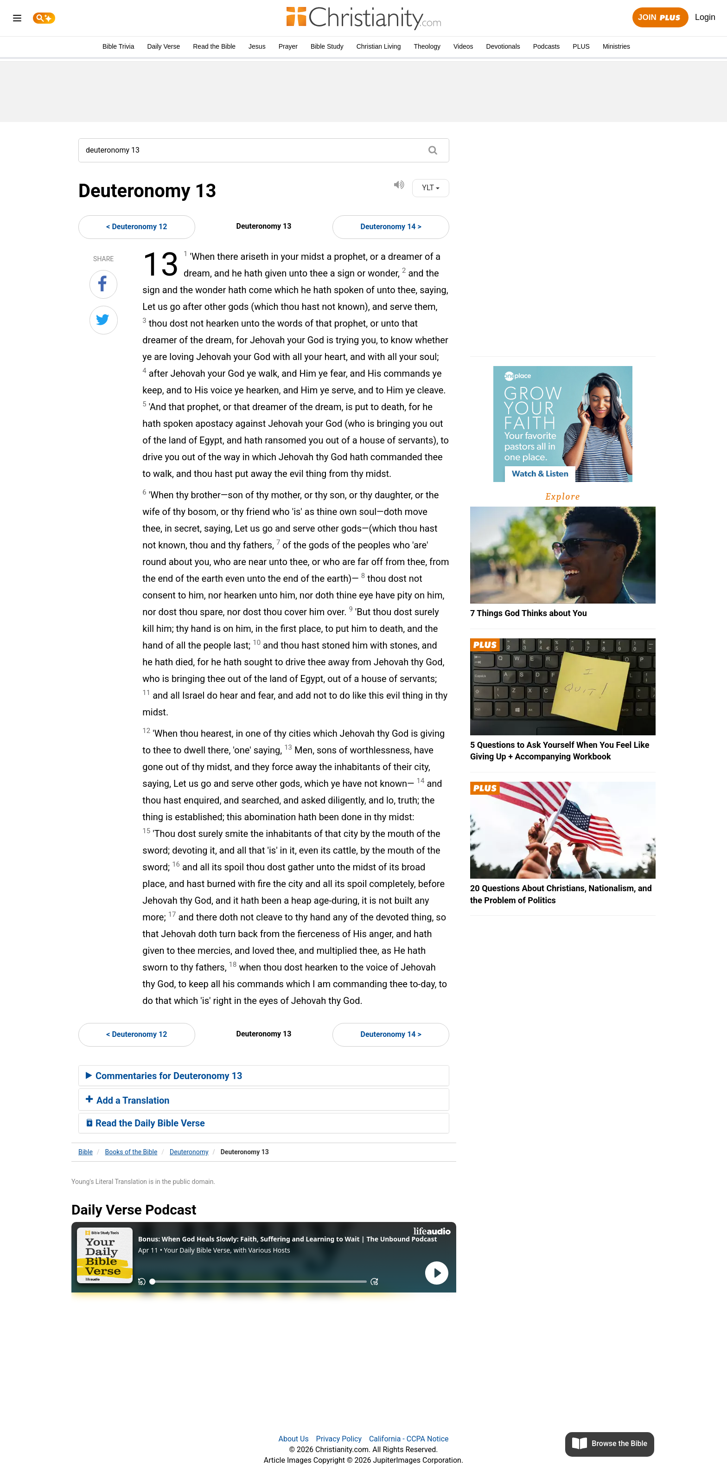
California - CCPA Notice (409, 1438)
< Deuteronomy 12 (136, 226)
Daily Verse (163, 46)
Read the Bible (214, 46)
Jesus (257, 46)
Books (131, 1152)
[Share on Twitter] (103, 320)
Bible (85, 1152)
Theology (427, 46)
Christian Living (379, 46)
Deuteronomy (189, 1152)
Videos (463, 46)
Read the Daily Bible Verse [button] (145, 1123)
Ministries (616, 46)
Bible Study (327, 46)
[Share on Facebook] (103, 284)
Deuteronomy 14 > (391, 226)
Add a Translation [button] (128, 1100)
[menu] (17, 20)
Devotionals (503, 46)
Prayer (288, 46)
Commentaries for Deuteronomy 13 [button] (164, 1075)
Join (660, 18)
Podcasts (546, 46)
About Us (293, 1438)
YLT (430, 187)
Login (705, 17)
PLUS (581, 46)
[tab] (264, 1076)
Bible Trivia (118, 46)
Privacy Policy (339, 1438)
